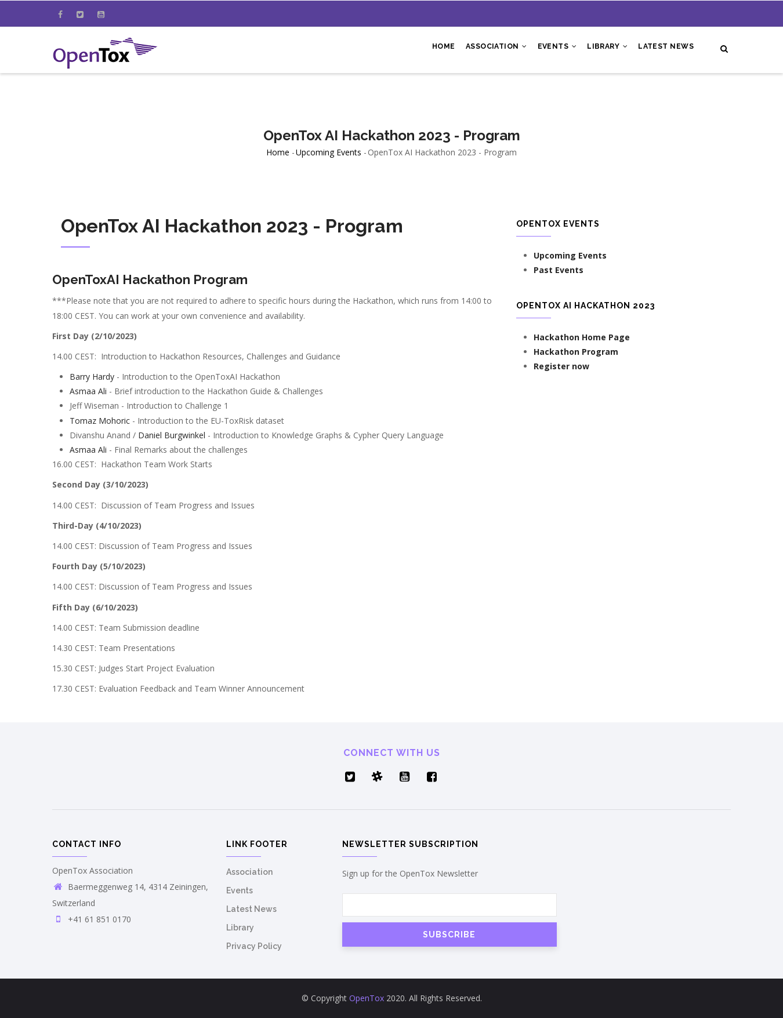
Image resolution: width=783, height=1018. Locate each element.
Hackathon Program (576, 351)
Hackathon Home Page (582, 337)
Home (437, 47)
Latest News (665, 47)
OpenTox (366, 998)
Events (553, 47)
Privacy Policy (254, 946)
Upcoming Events (328, 152)
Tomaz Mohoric (100, 420)
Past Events (558, 269)
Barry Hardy (92, 376)
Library (605, 47)
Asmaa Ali (88, 391)
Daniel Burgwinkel (171, 435)
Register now (561, 366)
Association (492, 47)
